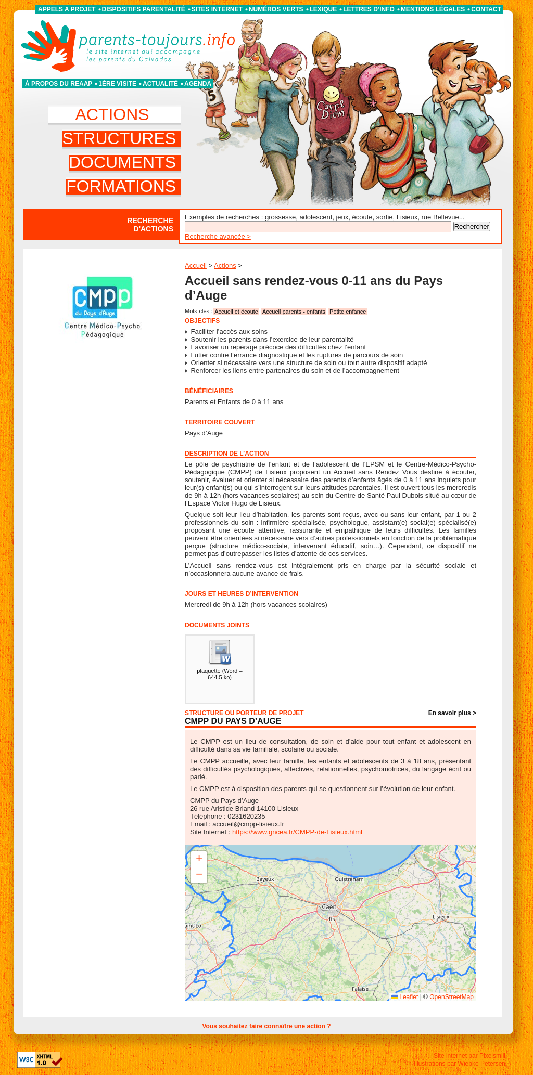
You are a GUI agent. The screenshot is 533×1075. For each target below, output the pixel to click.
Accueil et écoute (236, 311)
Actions (225, 265)
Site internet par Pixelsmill (469, 1055)
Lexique (323, 9)
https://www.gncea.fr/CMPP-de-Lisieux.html (297, 832)
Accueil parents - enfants (293, 311)
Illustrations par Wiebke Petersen (459, 1063)
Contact (486, 9)
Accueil (196, 265)
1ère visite (117, 83)
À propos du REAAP (58, 83)
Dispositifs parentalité (143, 9)
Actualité (160, 83)
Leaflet (404, 997)
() (219, 659)
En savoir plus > (452, 713)
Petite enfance (347, 311)
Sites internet (217, 9)
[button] (199, 859)
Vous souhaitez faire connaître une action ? (266, 1026)
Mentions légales (433, 9)
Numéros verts (276, 9)
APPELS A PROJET (66, 9)
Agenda (197, 83)
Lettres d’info (369, 9)
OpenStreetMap (451, 997)
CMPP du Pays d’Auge (233, 721)
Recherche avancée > (218, 236)
